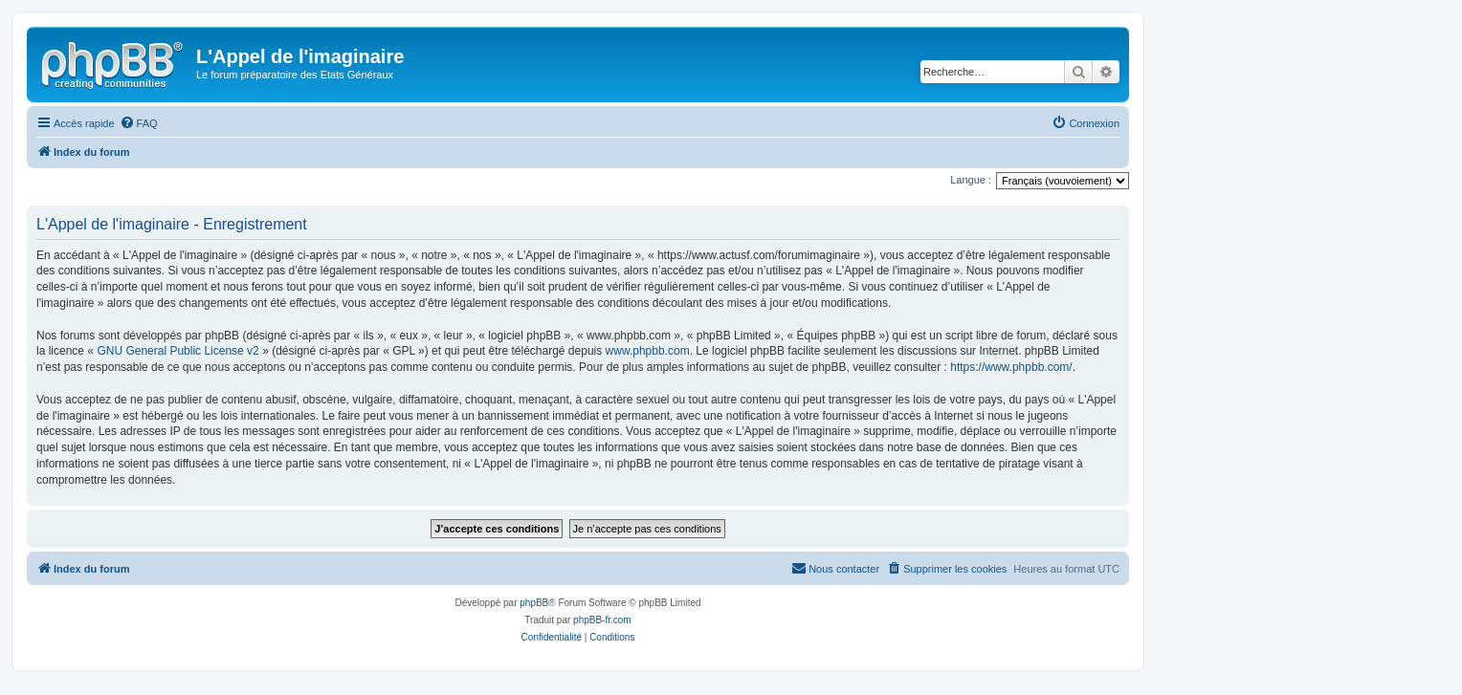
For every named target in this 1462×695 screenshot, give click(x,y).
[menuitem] (139, 123)
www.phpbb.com (648, 351)
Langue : (970, 179)
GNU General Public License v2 (177, 351)
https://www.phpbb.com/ (1011, 367)
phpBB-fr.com (602, 620)
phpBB (534, 602)
